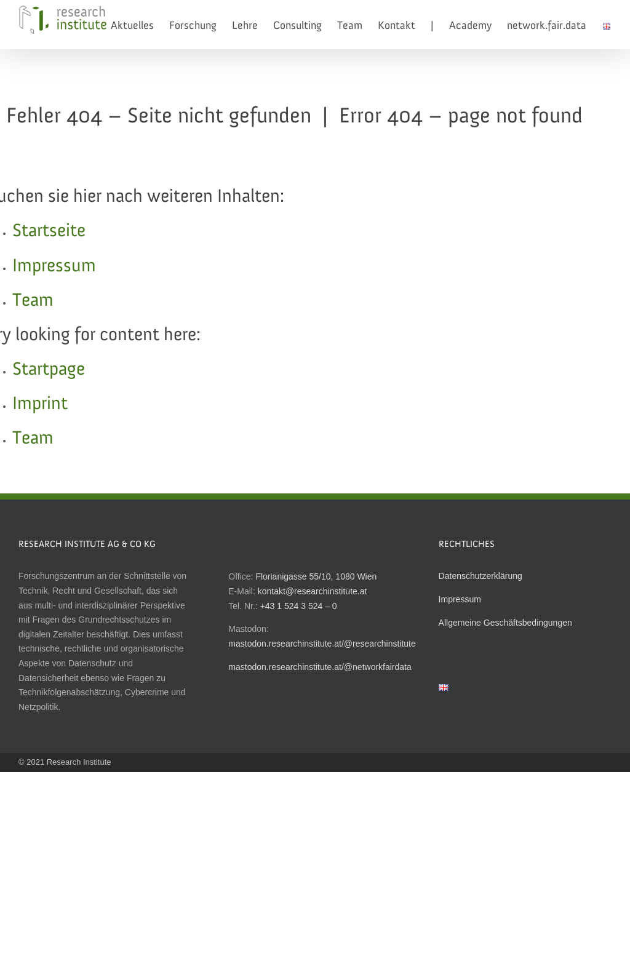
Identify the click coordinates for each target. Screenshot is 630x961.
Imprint (40, 404)
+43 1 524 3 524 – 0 (298, 606)
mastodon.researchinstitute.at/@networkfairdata (319, 667)
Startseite (49, 231)
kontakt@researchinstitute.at (312, 591)
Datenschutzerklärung (480, 576)
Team (33, 301)
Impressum (54, 266)
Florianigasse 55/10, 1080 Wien (316, 576)
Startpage (48, 370)
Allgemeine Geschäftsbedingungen (505, 623)
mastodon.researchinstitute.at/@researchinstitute (321, 643)
